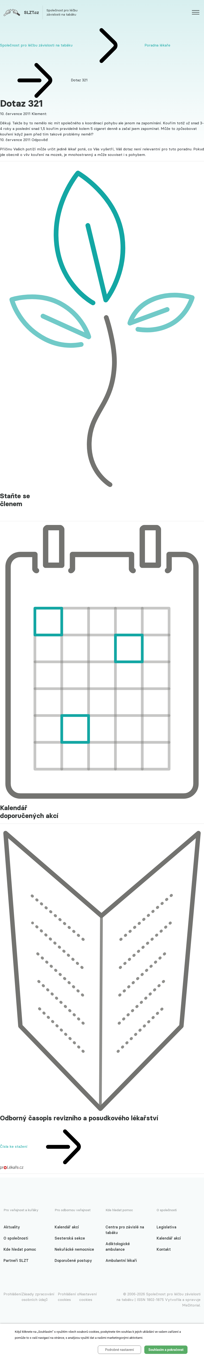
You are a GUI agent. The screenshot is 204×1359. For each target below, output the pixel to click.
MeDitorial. (191, 1305)
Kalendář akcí (67, 1227)
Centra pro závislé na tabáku (124, 1230)
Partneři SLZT (16, 1260)
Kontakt (164, 1249)
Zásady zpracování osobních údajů (38, 1297)
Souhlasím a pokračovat (166, 1350)
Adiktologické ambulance (117, 1246)
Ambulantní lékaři (121, 1260)
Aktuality (11, 1227)
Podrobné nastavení (119, 1350)
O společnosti (15, 1238)
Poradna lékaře (157, 45)
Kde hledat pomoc (19, 1249)
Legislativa (166, 1227)
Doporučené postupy (73, 1260)
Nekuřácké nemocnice (74, 1249)
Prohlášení (12, 1294)
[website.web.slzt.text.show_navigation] (196, 13)
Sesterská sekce (70, 1238)
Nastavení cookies (88, 1297)
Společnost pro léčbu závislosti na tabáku (36, 45)
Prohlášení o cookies (68, 1297)
